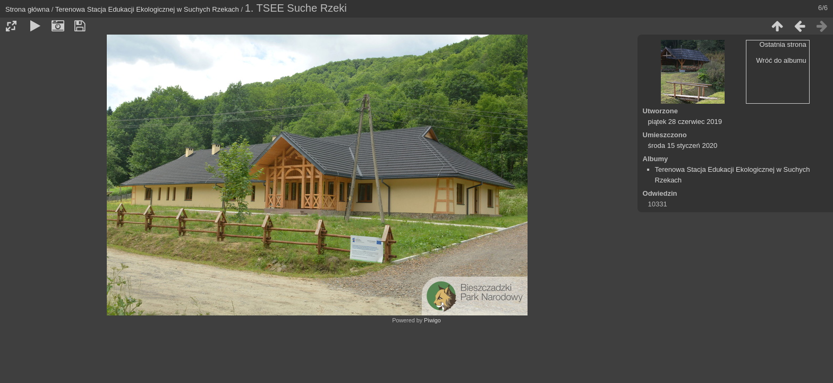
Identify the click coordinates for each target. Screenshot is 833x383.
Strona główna (27, 9)
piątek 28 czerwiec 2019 (685, 122)
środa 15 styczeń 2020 (683, 145)
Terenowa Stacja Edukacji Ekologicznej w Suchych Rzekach (147, 9)
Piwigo (432, 320)
